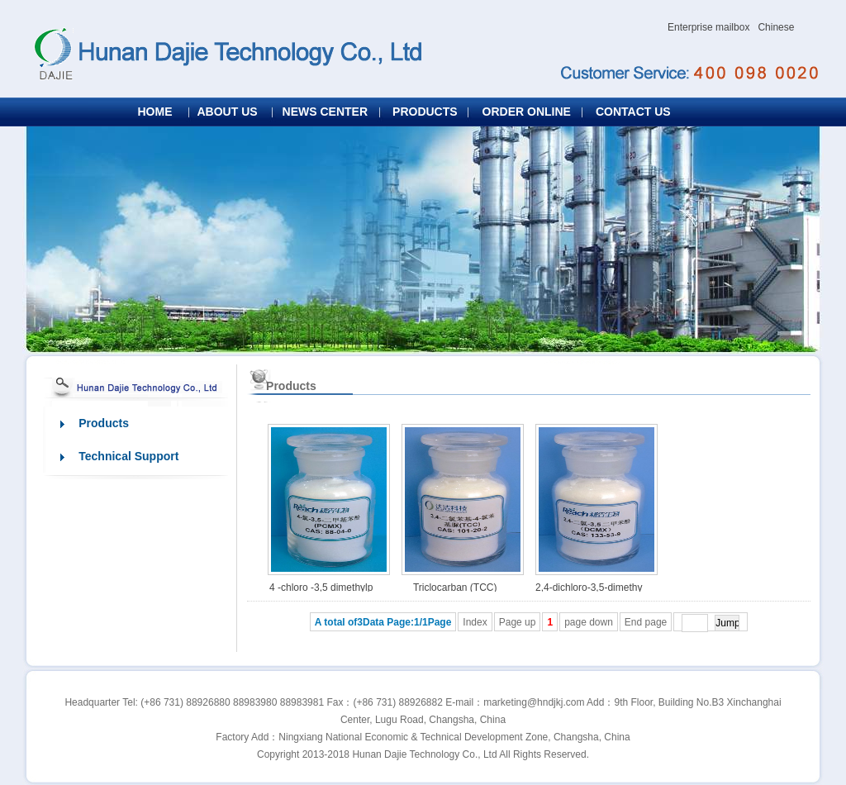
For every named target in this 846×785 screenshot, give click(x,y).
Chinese (776, 27)
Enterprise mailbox (708, 27)
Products (97, 423)
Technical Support (122, 456)
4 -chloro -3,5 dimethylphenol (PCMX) (321, 591)
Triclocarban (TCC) (455, 587)
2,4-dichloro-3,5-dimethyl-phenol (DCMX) (588, 591)
